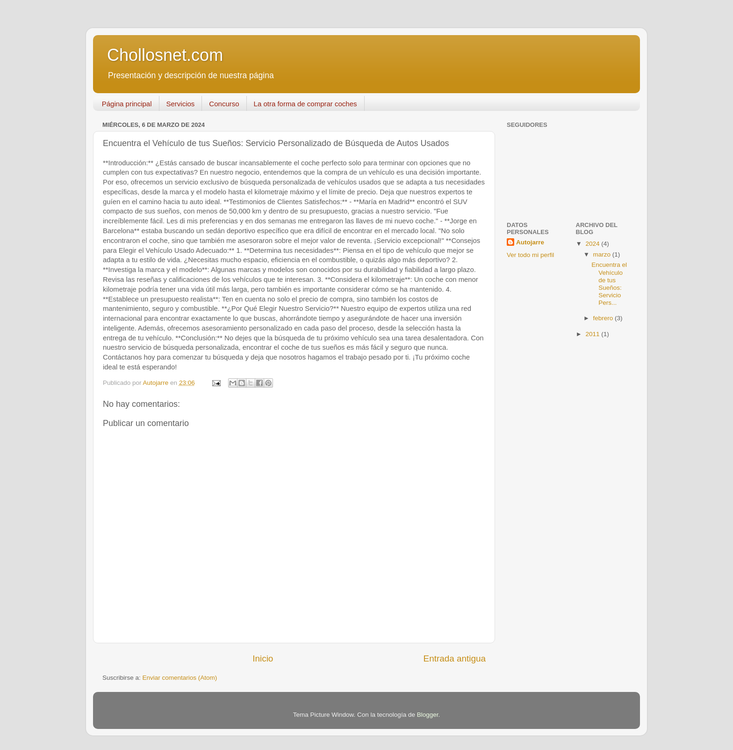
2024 (593, 243)
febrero (604, 318)
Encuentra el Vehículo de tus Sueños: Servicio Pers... (609, 283)
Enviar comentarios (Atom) (180, 677)
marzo (602, 254)
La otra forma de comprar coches (305, 104)
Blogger (427, 714)
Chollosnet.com (165, 55)
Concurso (224, 104)
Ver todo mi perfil (530, 254)
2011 (593, 334)
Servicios (180, 104)
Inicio (262, 658)
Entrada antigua (455, 658)
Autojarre (530, 242)
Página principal (127, 104)
